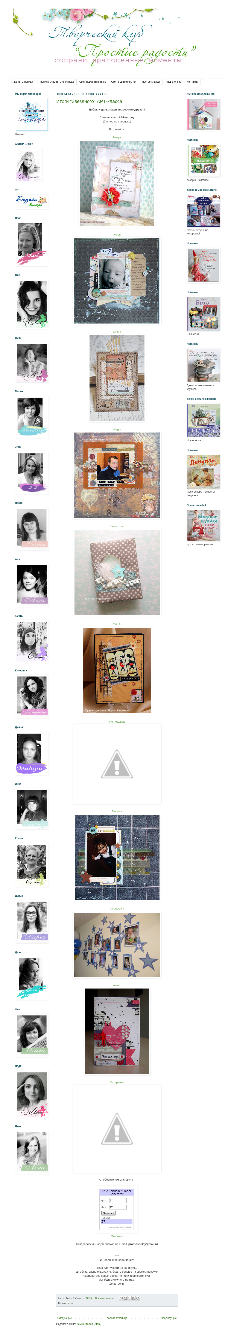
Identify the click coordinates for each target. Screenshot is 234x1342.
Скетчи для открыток (123, 81)
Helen (117, 234)
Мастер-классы (151, 81)
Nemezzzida (117, 721)
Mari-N (117, 623)
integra (117, 429)
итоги (70, 1303)
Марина (117, 811)
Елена (117, 331)
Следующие (64, 1318)
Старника (117, 1236)
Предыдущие (169, 1318)
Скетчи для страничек (92, 81)
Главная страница (22, 81)
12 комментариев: (105, 1298)
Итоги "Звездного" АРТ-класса (89, 101)
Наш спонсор (173, 81)
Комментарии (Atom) (89, 1324)
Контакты (192, 81)
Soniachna (116, 526)
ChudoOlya (117, 908)
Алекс (117, 985)
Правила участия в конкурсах (56, 81)
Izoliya (117, 137)
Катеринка (117, 1082)
